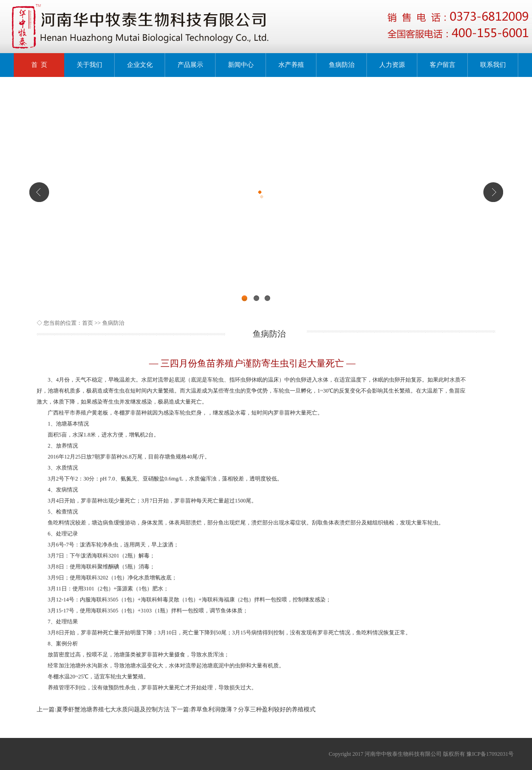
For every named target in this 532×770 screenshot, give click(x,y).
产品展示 (190, 64)
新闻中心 (241, 64)
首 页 (39, 64)
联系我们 (493, 64)
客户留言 (442, 64)
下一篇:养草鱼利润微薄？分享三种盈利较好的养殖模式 (243, 709)
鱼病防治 (342, 64)
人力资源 (392, 64)
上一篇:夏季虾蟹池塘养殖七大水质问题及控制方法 (103, 709)
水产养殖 (291, 64)
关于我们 (89, 64)
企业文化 (140, 64)
